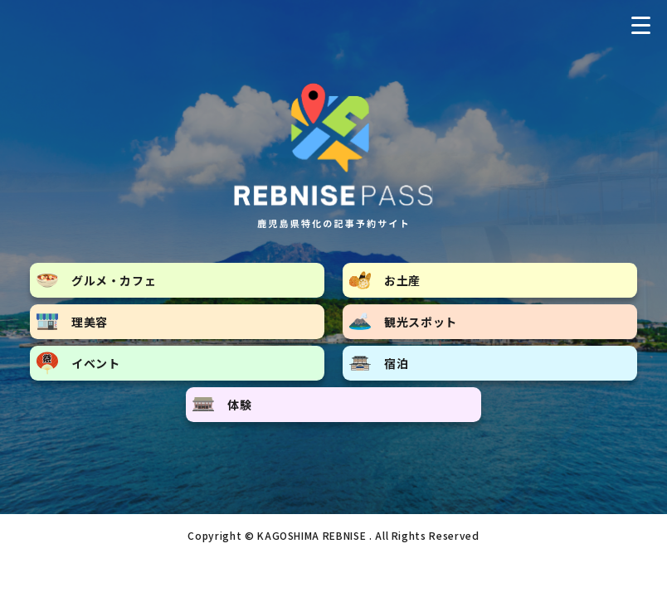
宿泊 (378, 363)
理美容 (72, 321)
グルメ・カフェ (97, 280)
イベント (78, 363)
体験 (221, 404)
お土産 (385, 280)
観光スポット (403, 321)
